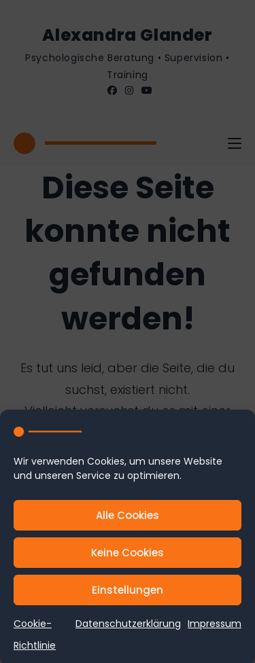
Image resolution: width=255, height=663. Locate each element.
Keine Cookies (127, 556)
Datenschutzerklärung (128, 627)
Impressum (214, 627)
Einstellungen (127, 593)
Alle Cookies (127, 519)
